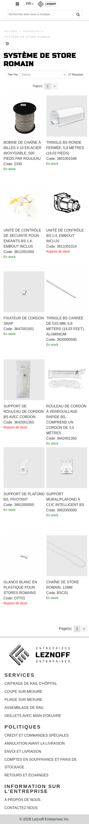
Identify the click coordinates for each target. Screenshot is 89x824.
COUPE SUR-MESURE (23, 691)
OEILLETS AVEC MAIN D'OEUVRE (32, 716)
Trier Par (13, 74)
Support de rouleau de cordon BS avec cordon (24, 411)
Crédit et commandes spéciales (36, 735)
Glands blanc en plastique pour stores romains (20, 587)
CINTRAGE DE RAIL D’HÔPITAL (30, 683)
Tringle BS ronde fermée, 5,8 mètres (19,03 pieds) (65, 148)
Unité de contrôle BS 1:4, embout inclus (65, 235)
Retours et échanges (26, 775)
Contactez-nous (21, 808)
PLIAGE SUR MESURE (23, 700)
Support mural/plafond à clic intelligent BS (65, 499)
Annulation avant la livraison (34, 743)
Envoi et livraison (22, 751)
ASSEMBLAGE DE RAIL (24, 708)
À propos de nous (22, 800)
